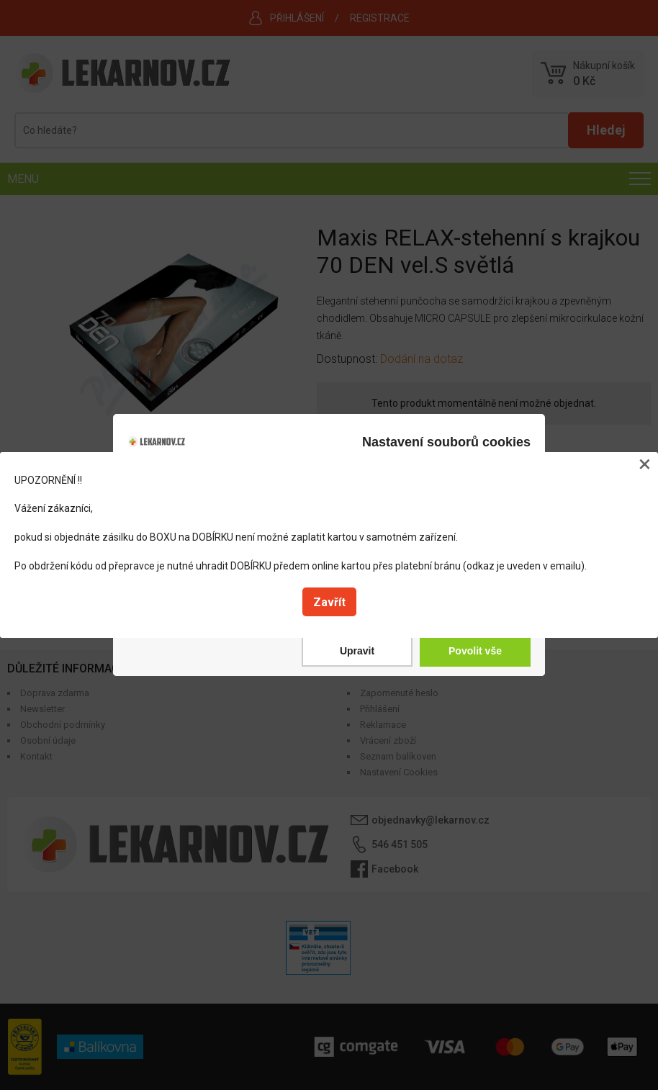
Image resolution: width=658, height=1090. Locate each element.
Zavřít (329, 602)
